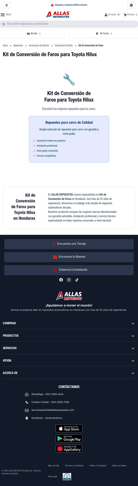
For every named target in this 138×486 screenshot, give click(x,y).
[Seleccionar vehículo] (34, 34)
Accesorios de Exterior (39, 45)
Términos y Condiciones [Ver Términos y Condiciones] (74, 466)
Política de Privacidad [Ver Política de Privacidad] (97, 466)
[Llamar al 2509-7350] (6, 5)
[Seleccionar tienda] (104, 34)
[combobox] (69, 24)
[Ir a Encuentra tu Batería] (69, 257)
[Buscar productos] (3, 24)
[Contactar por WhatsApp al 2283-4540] (131, 5)
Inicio (5, 45)
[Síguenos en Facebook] (61, 280)
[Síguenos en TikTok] (77, 280)
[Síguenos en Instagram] (69, 280)
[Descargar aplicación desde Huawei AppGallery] (69, 449)
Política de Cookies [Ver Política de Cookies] (119, 466)
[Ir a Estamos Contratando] (69, 270)
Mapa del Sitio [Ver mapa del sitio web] (53, 466)
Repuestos (18, 45)
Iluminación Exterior (64, 45)
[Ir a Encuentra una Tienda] (69, 244)
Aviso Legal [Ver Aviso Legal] (52, 477)
